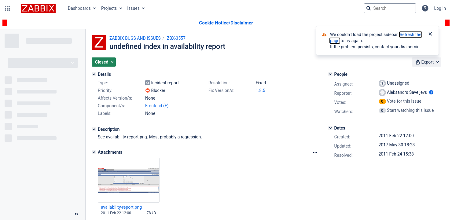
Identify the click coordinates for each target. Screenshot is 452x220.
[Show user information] (431, 92)
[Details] (94, 74)
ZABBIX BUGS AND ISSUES (135, 38)
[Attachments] (94, 152)
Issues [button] (133, 8)
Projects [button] (109, 8)
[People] (330, 74)
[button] (7, 8)
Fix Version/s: (221, 90)
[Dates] (330, 128)
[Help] (425, 8)
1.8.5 (260, 90)
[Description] (94, 129)
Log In (440, 8)
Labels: (104, 113)
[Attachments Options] (315, 152)
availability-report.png (121, 207)
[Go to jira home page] (38, 8)
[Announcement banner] (226, 23)
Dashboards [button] (79, 8)
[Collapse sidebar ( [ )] (76, 213)
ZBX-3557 (176, 38)
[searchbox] (390, 8)
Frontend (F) (156, 105)
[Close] (430, 34)
